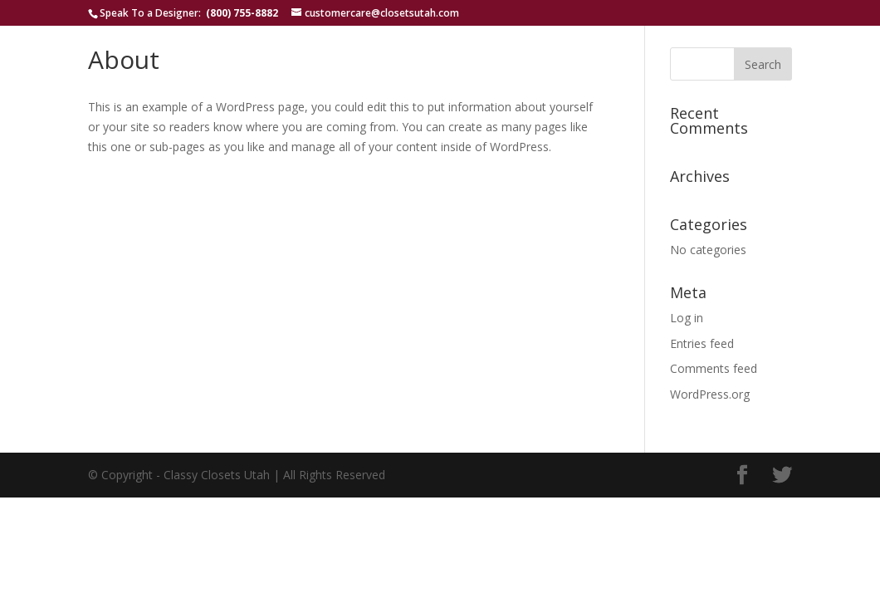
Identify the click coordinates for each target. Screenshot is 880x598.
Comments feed (713, 368)
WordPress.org (710, 394)
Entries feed (702, 343)
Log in (686, 318)
